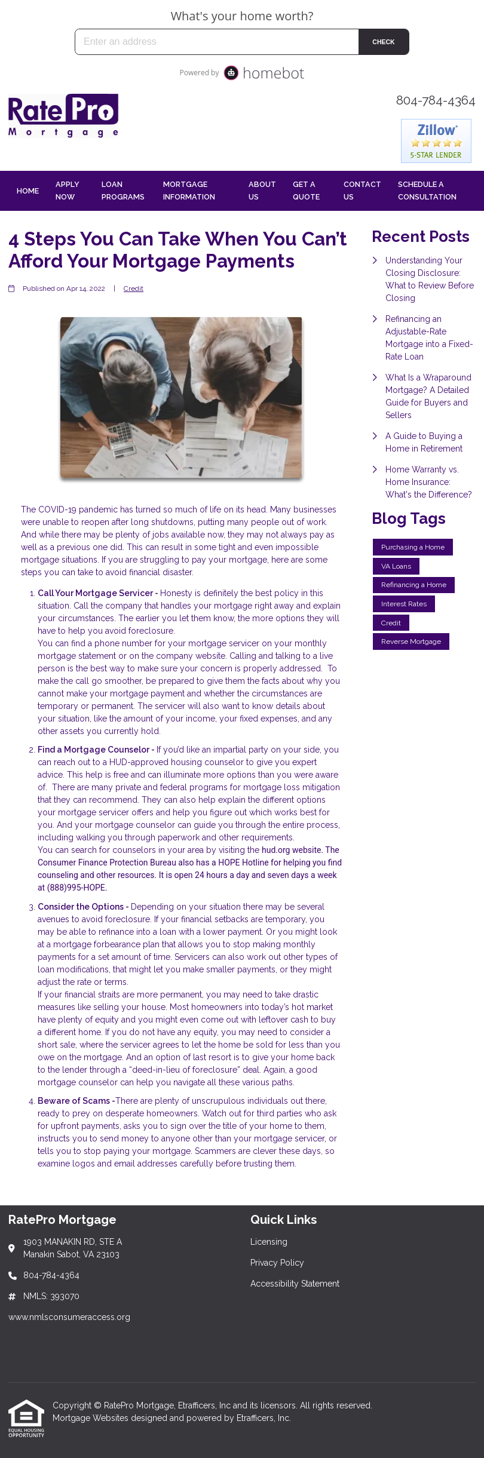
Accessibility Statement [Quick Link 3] (294, 1283)
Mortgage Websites (92, 1418)
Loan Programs (123, 190)
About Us (262, 190)
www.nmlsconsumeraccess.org (69, 1317)
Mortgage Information (189, 190)
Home (28, 190)
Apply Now (67, 190)
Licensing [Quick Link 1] (268, 1242)
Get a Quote (306, 190)
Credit (133, 288)
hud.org (276, 850)
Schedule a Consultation (427, 190)
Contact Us (362, 190)
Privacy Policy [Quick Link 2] (277, 1262)
